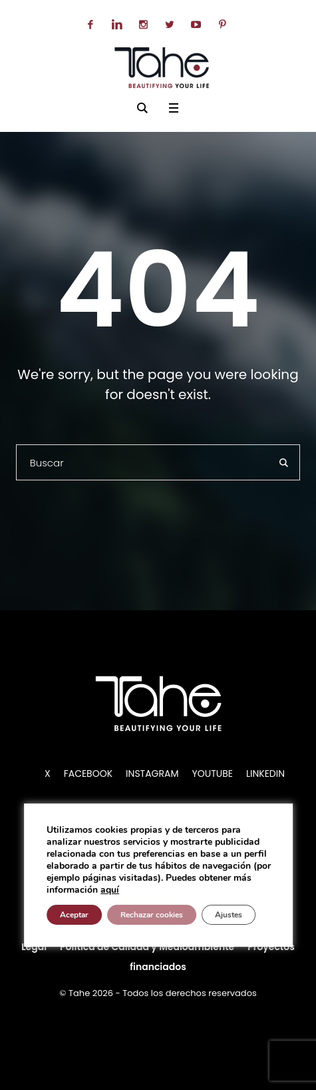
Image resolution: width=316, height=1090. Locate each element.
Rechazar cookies (151, 914)
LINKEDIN (265, 773)
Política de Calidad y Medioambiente (147, 946)
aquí (109, 890)
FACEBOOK (88, 773)
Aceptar (74, 914)
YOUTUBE (212, 773)
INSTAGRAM (152, 773)
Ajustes (228, 914)
